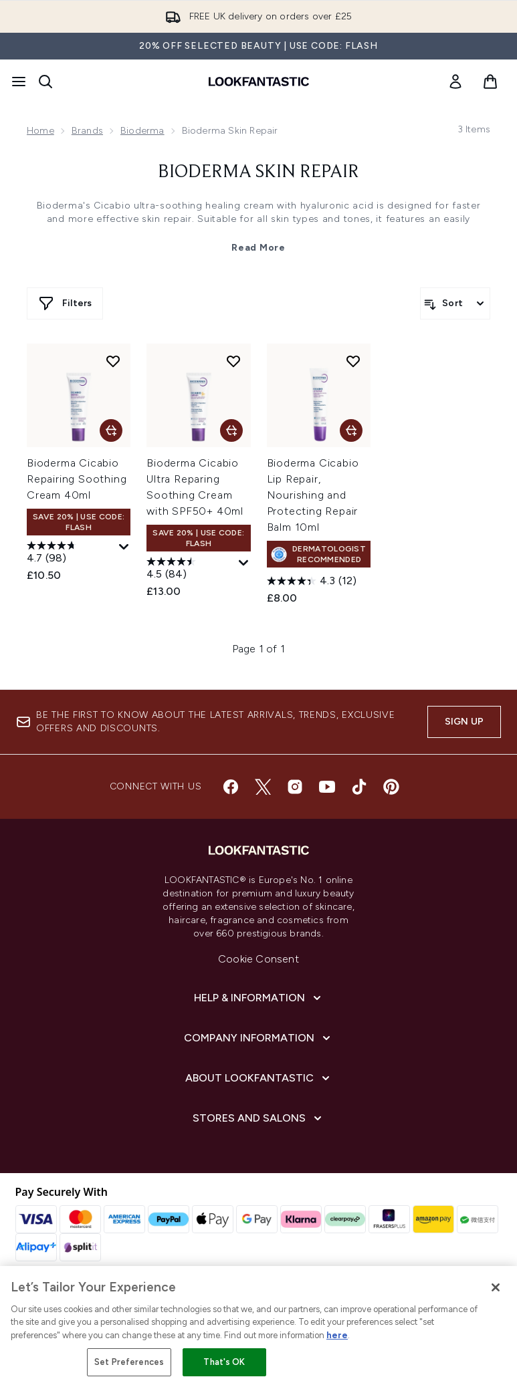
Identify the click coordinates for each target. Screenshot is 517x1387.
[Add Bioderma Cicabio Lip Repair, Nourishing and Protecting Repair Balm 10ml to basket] (351, 430)
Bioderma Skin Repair (258, 172)
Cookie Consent (258, 959)
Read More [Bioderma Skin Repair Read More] (258, 247)
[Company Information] (258, 1038)
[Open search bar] (45, 82)
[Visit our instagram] (295, 787)
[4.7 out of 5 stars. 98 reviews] (71, 553)
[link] (455, 81)
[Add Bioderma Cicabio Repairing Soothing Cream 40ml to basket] (111, 430)
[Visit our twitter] (263, 787)
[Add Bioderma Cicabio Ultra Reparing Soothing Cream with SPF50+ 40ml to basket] (231, 430)
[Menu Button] (19, 82)
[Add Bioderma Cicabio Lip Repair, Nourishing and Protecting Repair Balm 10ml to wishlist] (353, 361)
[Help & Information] (259, 998)
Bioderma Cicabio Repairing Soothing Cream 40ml (76, 479)
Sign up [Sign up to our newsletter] (464, 721)
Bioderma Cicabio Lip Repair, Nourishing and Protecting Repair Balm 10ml (313, 495)
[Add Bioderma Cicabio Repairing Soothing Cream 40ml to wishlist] (113, 361)
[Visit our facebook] (231, 787)
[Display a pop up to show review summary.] (124, 547)
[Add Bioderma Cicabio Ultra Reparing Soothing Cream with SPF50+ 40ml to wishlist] (233, 361)
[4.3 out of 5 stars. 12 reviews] (311, 581)
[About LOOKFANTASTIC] (258, 1078)
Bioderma (142, 130)
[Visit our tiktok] (359, 787)
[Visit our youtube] (327, 787)
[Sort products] (455, 303)
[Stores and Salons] (258, 1118)
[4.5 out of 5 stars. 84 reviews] (190, 569)
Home (40, 130)
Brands (87, 130)
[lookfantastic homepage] (259, 81)
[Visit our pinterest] (391, 787)
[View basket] (490, 81)
